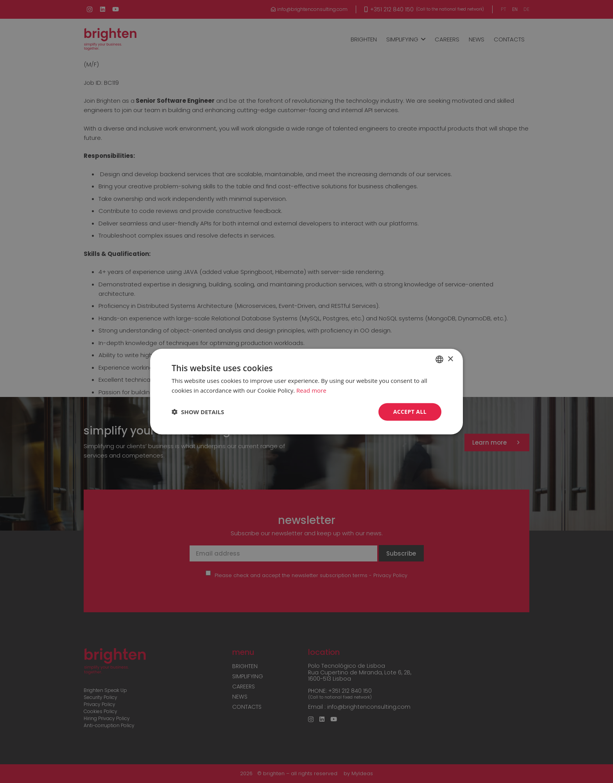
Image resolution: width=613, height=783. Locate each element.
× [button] (450, 359)
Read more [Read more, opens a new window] (311, 390)
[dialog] (306, 391)
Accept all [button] (410, 411)
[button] (198, 411)
